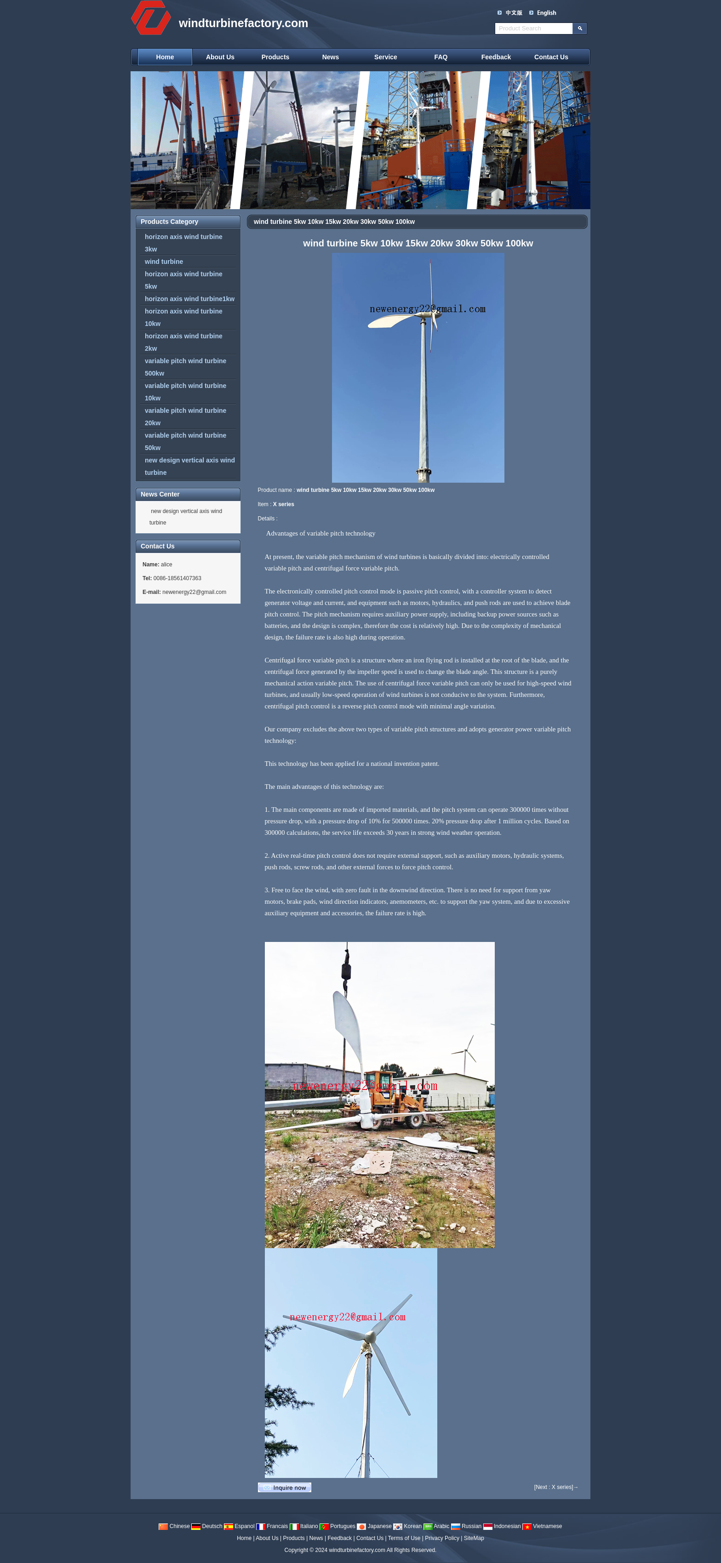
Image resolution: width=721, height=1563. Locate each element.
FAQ (441, 57)
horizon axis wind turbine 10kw (184, 317)
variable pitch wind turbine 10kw (185, 392)
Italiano (304, 1526)
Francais (272, 1526)
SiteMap (474, 1538)
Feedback (496, 57)
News (330, 57)
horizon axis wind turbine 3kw (184, 243)
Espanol (239, 1526)
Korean (407, 1526)
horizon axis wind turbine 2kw (184, 342)
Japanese (374, 1526)
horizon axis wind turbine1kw (190, 298)
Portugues (337, 1526)
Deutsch (206, 1526)
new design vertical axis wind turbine (190, 466)
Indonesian (502, 1526)
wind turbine (164, 261)
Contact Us (551, 57)
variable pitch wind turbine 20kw (185, 417)
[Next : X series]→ (556, 1487)
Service (385, 57)
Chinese (174, 1526)
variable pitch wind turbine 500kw (185, 367)
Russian (466, 1526)
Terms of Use (404, 1538)
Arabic (436, 1526)
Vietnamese (542, 1526)
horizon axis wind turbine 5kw (184, 280)
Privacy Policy (442, 1538)
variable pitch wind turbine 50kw (185, 441)
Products (276, 57)
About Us (220, 57)
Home (165, 57)
